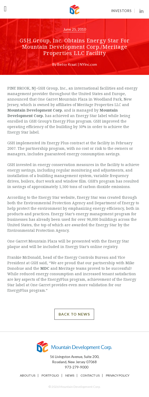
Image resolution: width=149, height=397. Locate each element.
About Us (27, 375)
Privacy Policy (117, 375)
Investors (121, 11)
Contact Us (90, 375)
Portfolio (50, 375)
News (69, 375)
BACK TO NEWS (74, 314)
